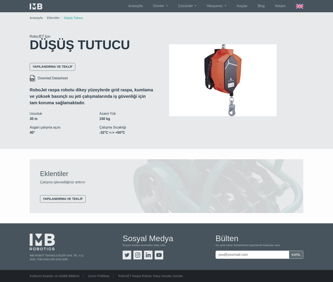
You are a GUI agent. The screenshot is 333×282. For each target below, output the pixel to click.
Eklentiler (53, 18)
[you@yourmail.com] (252, 255)
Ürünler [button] (159, 6)
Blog (261, 6)
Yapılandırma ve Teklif (52, 66)
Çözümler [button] (186, 6)
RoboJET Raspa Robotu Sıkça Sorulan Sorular (150, 276)
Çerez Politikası (99, 276)
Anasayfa (135, 6)
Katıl (296, 254)
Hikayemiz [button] (215, 6)
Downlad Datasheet (49, 78)
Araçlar (242, 6)
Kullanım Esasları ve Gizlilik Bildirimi (54, 276)
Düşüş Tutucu (73, 18)
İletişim (280, 6)
